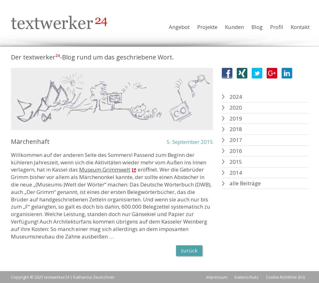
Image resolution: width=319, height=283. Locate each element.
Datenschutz (247, 277)
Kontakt (300, 27)
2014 (236, 172)
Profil (276, 27)
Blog (257, 27)
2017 (236, 140)
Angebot (179, 27)
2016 (236, 150)
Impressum (216, 277)
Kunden (234, 27)
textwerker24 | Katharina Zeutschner (79, 277)
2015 (236, 161)
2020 (236, 107)
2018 (236, 129)
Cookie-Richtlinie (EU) (285, 277)
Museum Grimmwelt (104, 169)
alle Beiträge (245, 183)
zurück (189, 250)
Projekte (207, 27)
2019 (236, 118)
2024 (236, 96)
